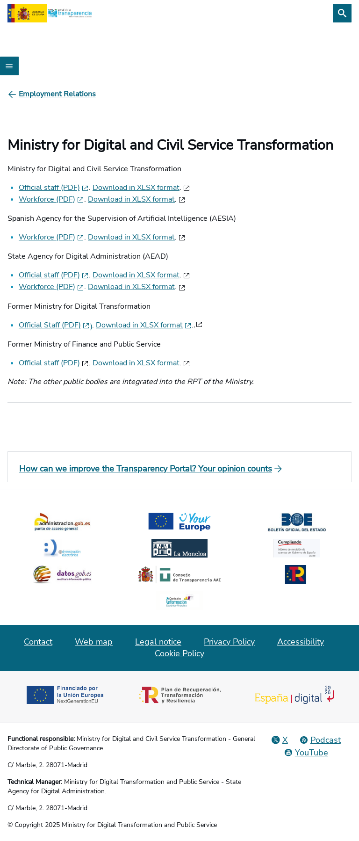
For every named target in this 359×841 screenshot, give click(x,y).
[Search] (342, 13)
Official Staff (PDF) (55, 325)
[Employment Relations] (57, 94)
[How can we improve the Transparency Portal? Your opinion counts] (179, 468)
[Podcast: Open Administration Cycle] (320, 740)
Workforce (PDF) (51, 199)
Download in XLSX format (136, 187)
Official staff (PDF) (54, 187)
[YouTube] (306, 752)
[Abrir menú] (9, 66)
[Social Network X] (279, 740)
